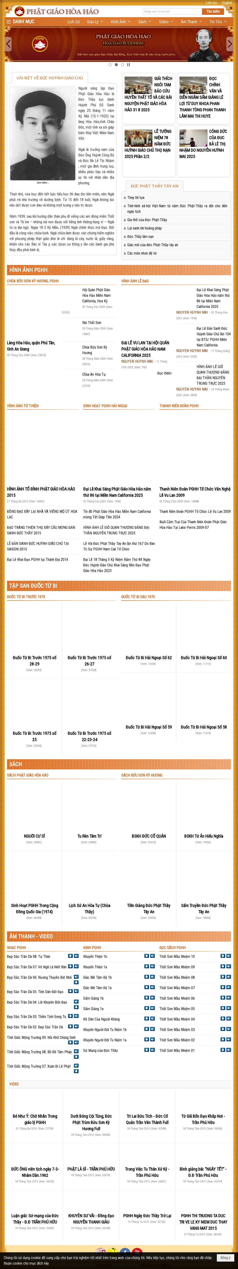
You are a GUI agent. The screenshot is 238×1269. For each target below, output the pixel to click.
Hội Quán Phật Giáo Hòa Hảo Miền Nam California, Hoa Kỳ (96, 295)
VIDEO (14, 1084)
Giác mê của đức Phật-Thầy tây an (152, 245)
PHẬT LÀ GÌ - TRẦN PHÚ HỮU (91, 1169)
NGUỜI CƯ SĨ (34, 836)
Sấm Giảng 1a (93, 1009)
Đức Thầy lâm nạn (140, 236)
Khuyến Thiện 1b (95, 956)
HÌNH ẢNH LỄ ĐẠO (135, 281)
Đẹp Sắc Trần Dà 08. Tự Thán (28, 956)
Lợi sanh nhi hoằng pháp (144, 228)
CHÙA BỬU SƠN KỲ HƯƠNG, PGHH (33, 281)
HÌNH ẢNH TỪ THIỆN (22, 406)
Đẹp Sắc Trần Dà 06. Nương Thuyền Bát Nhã (39, 977)
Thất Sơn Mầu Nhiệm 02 (177, 1040)
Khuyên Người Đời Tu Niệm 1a (104, 1040)
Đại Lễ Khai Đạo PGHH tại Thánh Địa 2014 (37, 559)
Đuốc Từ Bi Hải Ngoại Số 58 (204, 727)
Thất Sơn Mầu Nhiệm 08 (177, 977)
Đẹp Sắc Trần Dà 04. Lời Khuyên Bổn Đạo (37, 1002)
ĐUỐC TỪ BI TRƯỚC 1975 (26, 597)
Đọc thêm (164, 373)
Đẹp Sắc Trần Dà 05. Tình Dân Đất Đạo (35, 992)
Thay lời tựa (135, 197)
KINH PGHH (92, 948)
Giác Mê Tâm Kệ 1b (97, 977)
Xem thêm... (43, 182)
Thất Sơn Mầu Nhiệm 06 (177, 998)
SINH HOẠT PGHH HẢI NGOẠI (105, 406)
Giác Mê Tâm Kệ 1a (97, 988)
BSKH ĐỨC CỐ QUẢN (149, 836)
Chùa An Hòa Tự (94, 374)
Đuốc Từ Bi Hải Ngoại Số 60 (204, 657)
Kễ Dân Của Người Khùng (101, 1019)
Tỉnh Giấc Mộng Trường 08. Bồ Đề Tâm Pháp (39, 1052)
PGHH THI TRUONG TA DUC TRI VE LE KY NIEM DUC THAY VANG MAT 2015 (203, 1222)
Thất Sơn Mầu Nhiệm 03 (177, 1029)
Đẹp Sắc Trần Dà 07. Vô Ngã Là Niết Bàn (36, 967)
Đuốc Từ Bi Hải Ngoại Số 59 (149, 727)
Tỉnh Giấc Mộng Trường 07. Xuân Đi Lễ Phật (39, 1066)
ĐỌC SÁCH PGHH (172, 948)
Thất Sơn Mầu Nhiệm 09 (177, 967)
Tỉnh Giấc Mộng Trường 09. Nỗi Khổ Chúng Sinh (41, 1037)
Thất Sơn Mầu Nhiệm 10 (177, 956)
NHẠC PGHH (16, 948)
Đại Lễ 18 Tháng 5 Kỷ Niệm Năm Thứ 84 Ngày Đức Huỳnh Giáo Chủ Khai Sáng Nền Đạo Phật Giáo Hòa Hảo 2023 (117, 565)
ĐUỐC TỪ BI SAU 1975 (138, 597)
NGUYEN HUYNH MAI (137, 361)
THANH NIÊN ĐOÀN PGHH (178, 406)
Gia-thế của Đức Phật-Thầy (147, 220)
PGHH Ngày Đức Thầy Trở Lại (147, 1215)
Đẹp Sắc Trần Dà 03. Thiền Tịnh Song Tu (36, 1016)
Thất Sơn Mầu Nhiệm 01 (177, 1050)
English (227, 2)
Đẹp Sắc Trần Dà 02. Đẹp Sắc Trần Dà (35, 1027)
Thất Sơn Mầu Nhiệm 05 (177, 1009)
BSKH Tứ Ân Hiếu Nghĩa (203, 836)
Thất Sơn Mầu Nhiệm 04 (177, 1019)
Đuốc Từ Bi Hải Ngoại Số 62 (149, 657)
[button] (95, 21)
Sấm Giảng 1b (93, 998)
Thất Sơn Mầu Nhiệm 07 (177, 988)
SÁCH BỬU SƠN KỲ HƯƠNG (141, 775)
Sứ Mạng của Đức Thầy (100, 1050)
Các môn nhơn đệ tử (142, 253)
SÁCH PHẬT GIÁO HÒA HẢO (27, 775)
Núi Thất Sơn (91, 322)
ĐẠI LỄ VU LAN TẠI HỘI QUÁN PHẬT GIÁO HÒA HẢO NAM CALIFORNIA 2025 (145, 349)
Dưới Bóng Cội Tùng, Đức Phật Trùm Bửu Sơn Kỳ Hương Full (91, 1122)
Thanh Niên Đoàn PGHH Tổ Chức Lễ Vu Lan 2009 (195, 511)
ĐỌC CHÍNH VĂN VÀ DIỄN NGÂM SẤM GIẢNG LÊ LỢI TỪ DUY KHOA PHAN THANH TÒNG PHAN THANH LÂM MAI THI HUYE (202, 97)
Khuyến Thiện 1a (95, 967)
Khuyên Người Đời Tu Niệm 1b (105, 1029)
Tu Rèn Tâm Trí (89, 836)
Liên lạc (211, 2)
